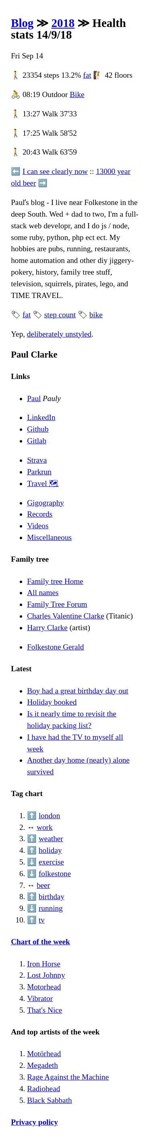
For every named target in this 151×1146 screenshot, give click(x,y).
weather (51, 838)
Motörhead (44, 1053)
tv (42, 920)
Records (39, 514)
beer (43, 885)
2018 (63, 23)
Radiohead (43, 1088)
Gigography (45, 503)
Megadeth (42, 1065)
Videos (37, 525)
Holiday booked (52, 702)
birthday (51, 896)
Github (37, 429)
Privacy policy (34, 1122)
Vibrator (40, 998)
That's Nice (44, 1010)
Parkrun (39, 472)
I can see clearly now (55, 171)
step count (60, 314)
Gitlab (36, 440)
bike (96, 314)
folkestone (55, 873)
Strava (37, 460)
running (51, 908)
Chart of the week (40, 941)
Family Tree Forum (57, 604)
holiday (50, 850)
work (44, 827)
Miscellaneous (49, 537)
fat (87, 75)
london (49, 815)
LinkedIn (41, 417)
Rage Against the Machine (68, 1077)
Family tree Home (55, 581)
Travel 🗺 (42, 483)
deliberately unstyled (59, 334)
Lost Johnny (46, 975)
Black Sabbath (49, 1100)
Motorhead (44, 987)
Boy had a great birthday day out (77, 691)
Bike (77, 94)
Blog (22, 23)
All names (42, 592)
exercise (51, 862)
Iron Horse (43, 964)
